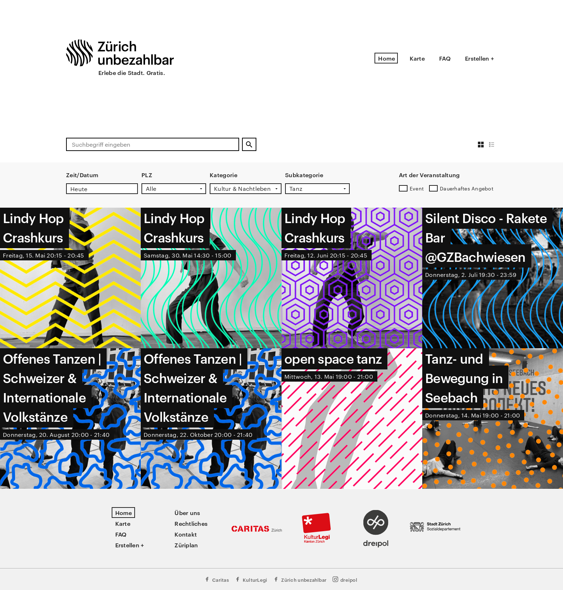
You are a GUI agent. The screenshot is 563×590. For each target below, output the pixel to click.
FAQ (445, 58)
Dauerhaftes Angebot (466, 188)
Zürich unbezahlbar (299, 579)
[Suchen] (249, 144)
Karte (417, 58)
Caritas (216, 579)
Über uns (187, 512)
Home (386, 58)
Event (417, 188)
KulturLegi (250, 579)
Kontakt (186, 534)
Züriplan (186, 545)
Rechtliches (191, 523)
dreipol (344, 579)
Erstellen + (479, 58)
